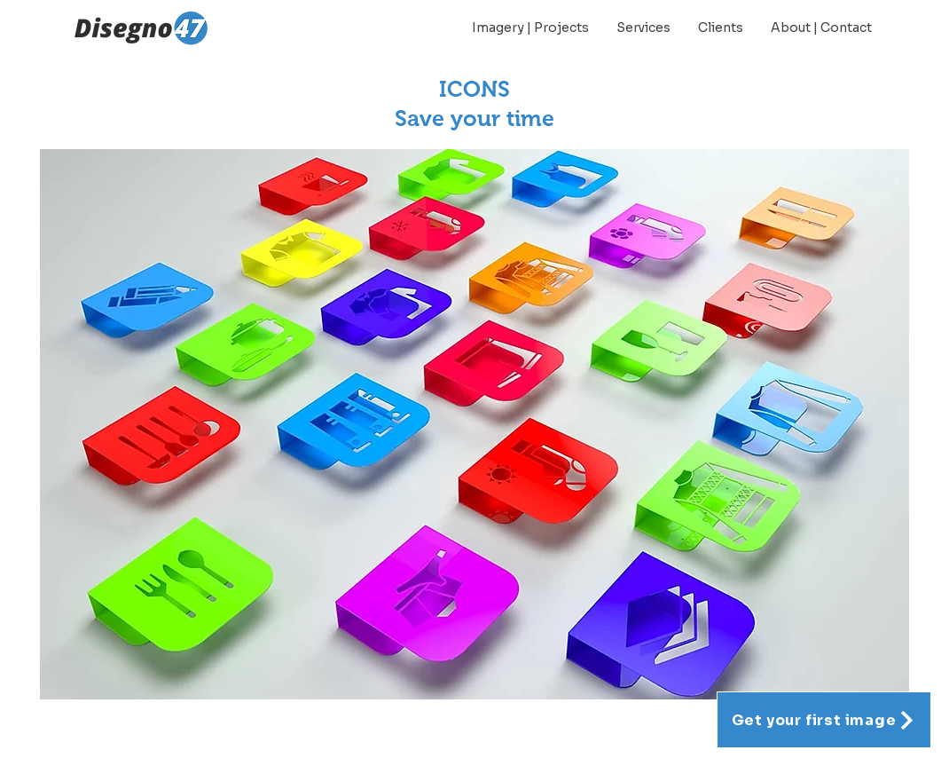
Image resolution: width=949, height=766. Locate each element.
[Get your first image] (824, 719)
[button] (474, 424)
